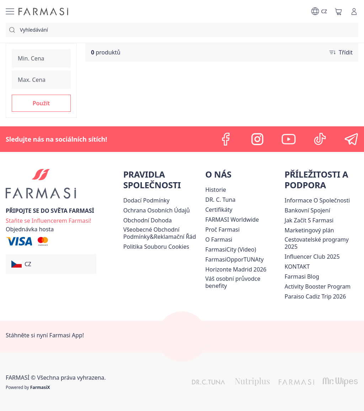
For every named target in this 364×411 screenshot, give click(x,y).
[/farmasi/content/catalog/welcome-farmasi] (243, 282)
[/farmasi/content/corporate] (232, 219)
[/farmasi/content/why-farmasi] (222, 229)
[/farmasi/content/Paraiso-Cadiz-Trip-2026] (315, 296)
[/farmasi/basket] (338, 11)
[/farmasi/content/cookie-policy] (156, 246)
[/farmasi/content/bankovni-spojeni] (307, 210)
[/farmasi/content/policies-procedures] (156, 210)
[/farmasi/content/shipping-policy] (146, 200)
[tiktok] (320, 139)
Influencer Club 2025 (312, 256)
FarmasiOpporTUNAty (234, 259)
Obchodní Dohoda (147, 220)
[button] (41, 103)
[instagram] (257, 139)
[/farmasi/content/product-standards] (218, 209)
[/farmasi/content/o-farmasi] (218, 239)
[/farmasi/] (43, 11)
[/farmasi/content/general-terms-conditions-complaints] (163, 233)
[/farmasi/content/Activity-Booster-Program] (318, 286)
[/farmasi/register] (48, 220)
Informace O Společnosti (317, 200)
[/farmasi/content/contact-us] (297, 266)
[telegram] (351, 139)
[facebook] (226, 139)
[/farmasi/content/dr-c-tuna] (220, 199)
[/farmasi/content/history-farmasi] (215, 189)
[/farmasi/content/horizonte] (236, 269)
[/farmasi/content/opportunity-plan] (309, 230)
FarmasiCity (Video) (230, 249)
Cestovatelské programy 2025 (317, 243)
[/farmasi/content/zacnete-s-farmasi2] (309, 220)
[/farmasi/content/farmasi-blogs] (302, 276)
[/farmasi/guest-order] (30, 229)
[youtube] (289, 139)
